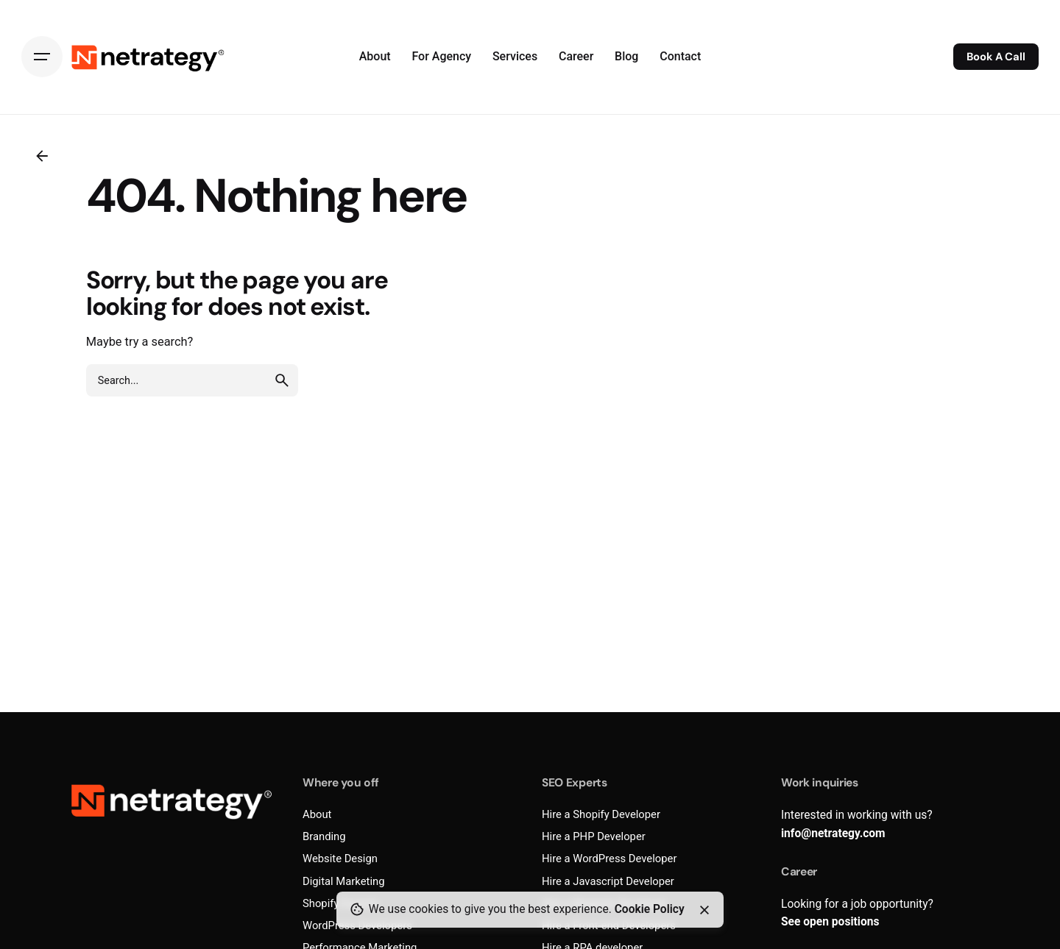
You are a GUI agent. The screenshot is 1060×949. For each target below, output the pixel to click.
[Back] (42, 156)
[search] (282, 380)
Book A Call (996, 56)
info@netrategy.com (833, 833)
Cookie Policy (650, 909)
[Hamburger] (42, 56)
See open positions (830, 921)
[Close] (704, 910)
